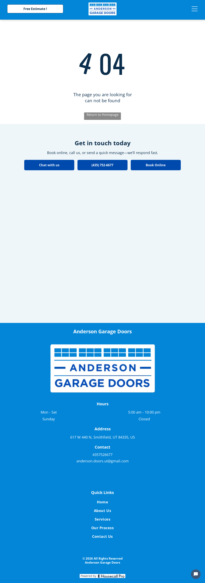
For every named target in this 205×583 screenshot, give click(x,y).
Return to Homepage (103, 114)
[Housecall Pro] (111, 576)
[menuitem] (102, 502)
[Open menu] (195, 9)
